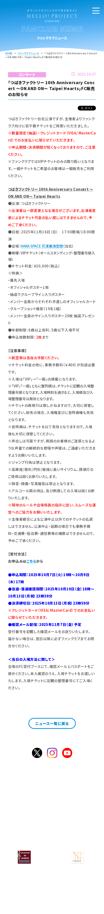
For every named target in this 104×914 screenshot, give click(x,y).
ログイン (69, 802)
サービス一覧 (75, 815)
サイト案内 (28, 830)
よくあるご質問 (28, 823)
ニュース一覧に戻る (52, 723)
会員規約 (75, 830)
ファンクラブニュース (28, 53)
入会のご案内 (39, 802)
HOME (9, 53)
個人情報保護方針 (28, 838)
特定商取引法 (75, 838)
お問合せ (75, 823)
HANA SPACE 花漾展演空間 (42, 245)
